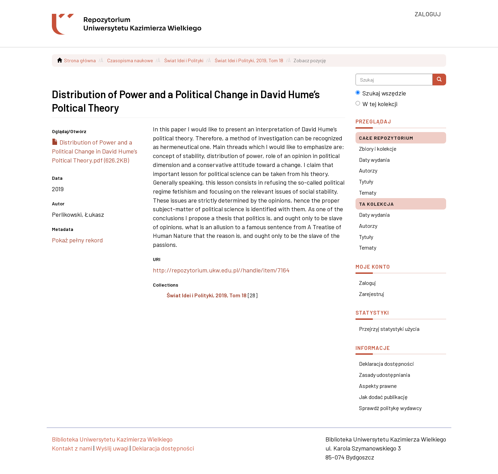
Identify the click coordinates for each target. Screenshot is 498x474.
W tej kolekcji (376, 104)
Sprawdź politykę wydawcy (390, 408)
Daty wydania (374, 159)
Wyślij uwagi (112, 448)
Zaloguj (367, 282)
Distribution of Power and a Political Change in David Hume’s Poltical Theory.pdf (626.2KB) (94, 151)
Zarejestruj (371, 293)
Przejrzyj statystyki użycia (389, 328)
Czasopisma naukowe (130, 60)
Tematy (367, 192)
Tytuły (366, 181)
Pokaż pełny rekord (77, 240)
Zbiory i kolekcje (377, 148)
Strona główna (80, 60)
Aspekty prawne (378, 385)
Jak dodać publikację (383, 396)
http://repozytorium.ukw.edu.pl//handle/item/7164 (221, 270)
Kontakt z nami (72, 448)
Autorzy (368, 170)
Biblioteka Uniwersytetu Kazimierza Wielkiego (112, 439)
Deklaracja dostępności (386, 363)
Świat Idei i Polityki (183, 60)
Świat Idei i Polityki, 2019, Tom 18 (249, 60)
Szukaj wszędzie (381, 93)
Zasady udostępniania (384, 374)
